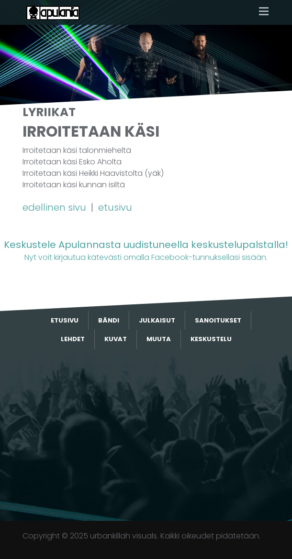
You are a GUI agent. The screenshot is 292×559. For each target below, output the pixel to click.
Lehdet (73, 339)
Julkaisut (157, 320)
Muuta (158, 339)
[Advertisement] (146, 435)
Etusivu (65, 320)
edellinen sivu (55, 207)
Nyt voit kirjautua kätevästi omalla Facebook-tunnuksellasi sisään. (146, 250)
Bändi (108, 320)
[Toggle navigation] (263, 12)
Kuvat (115, 339)
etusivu (115, 207)
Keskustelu (211, 339)
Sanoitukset (218, 320)
